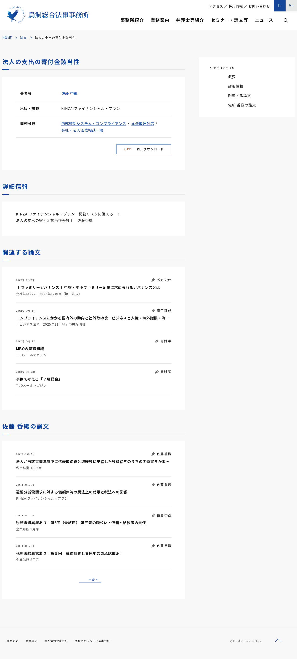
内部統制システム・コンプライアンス (93, 123)
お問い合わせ (259, 6)
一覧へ (93, 582)
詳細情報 (235, 86)
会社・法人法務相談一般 (82, 130)
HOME (7, 37)
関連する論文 (239, 95)
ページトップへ (278, 644)
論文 (23, 37)
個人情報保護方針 (62, 645)
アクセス (216, 6)
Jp (280, 5)
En (291, 5)
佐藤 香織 (69, 93)
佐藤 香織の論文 (242, 105)
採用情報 (236, 6)
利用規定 (14, 645)
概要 (232, 76)
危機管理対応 (142, 123)
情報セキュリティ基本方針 (103, 645)
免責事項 (34, 645)
